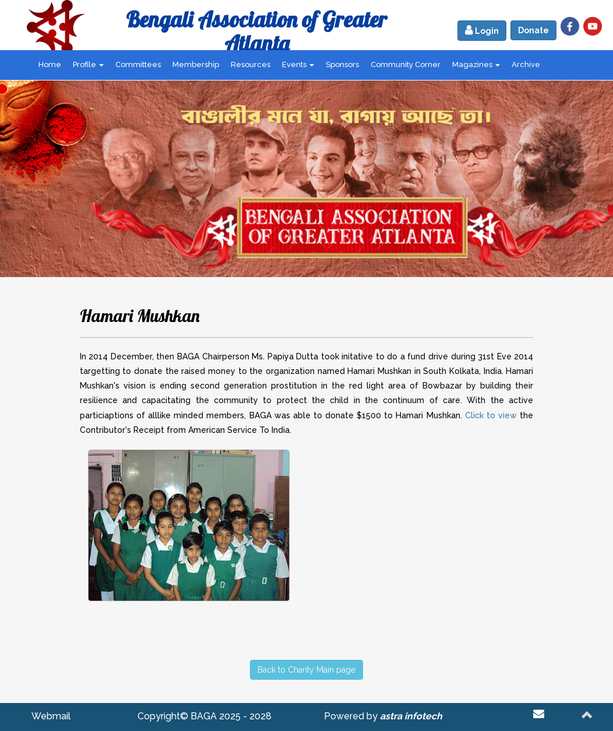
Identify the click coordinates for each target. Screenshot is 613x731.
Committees (138, 64)
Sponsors (342, 64)
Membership (195, 64)
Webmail (51, 716)
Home (49, 64)
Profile (88, 64)
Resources (250, 64)
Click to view (491, 415)
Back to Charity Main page (306, 669)
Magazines (476, 64)
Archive (526, 64)
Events (298, 64)
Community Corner (406, 64)
